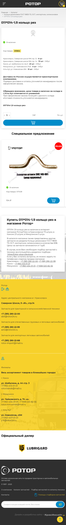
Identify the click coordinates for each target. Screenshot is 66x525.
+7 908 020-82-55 (44, 266)
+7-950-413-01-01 (22, 263)
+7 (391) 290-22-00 (29, 261)
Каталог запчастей (21, 490)
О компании (6, 490)
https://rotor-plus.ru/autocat (20, 254)
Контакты (5, 495)
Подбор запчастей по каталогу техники (48, 490)
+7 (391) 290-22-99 (47, 261)
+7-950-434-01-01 (27, 266)
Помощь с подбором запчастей (50, 494)
